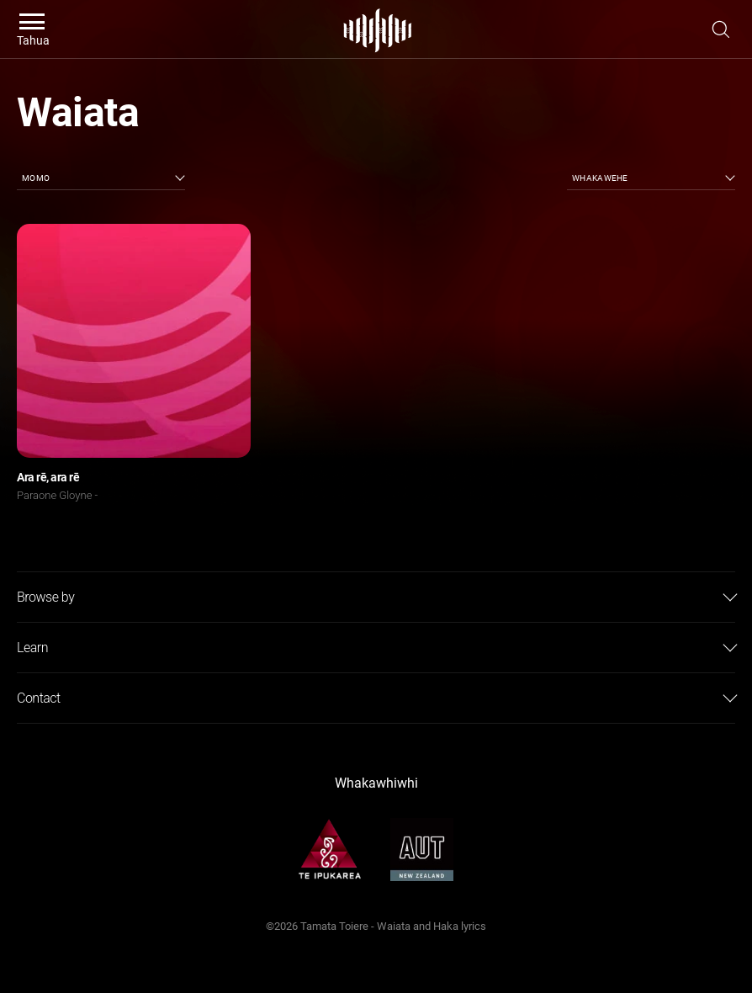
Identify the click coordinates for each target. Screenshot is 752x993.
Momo (36, 178)
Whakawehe (600, 178)
